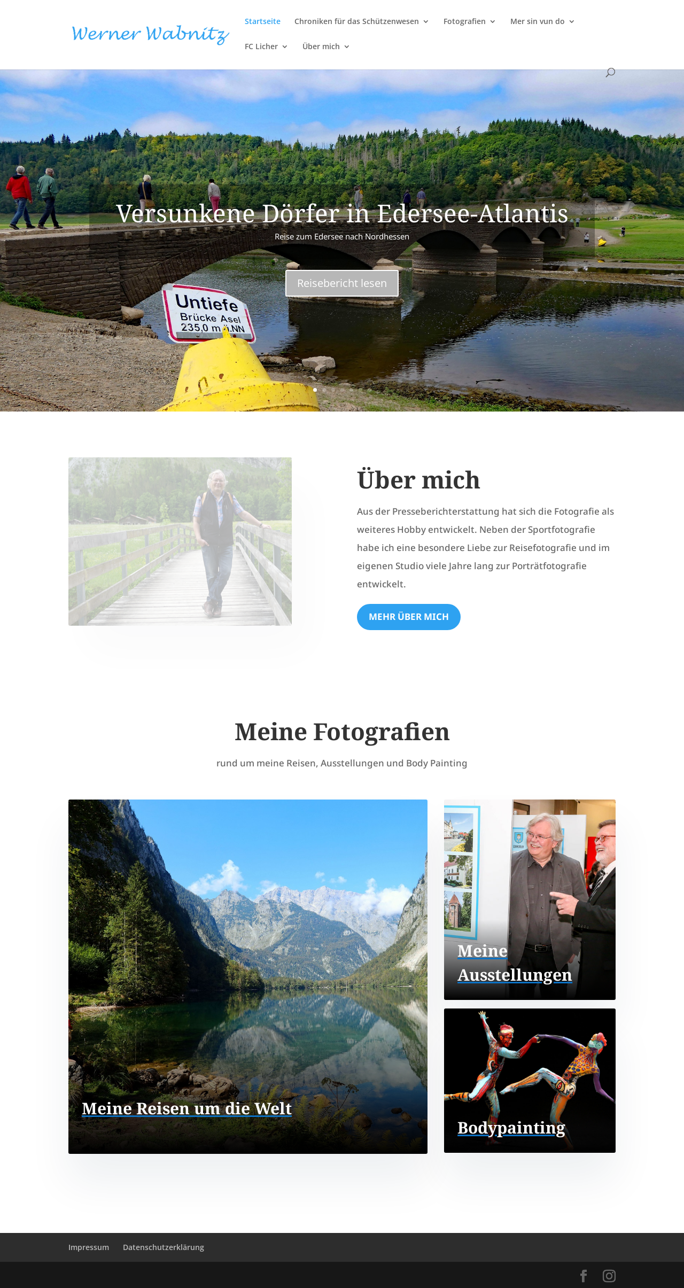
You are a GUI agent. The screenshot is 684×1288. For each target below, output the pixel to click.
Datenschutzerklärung (163, 1247)
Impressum (88, 1247)
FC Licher (261, 47)
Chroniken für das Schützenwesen (356, 22)
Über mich (321, 47)
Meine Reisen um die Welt (187, 1108)
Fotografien (465, 22)
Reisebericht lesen (342, 283)
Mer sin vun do (537, 22)
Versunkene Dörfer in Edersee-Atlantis (342, 212)
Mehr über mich (409, 616)
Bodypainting (511, 1127)
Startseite (263, 22)
